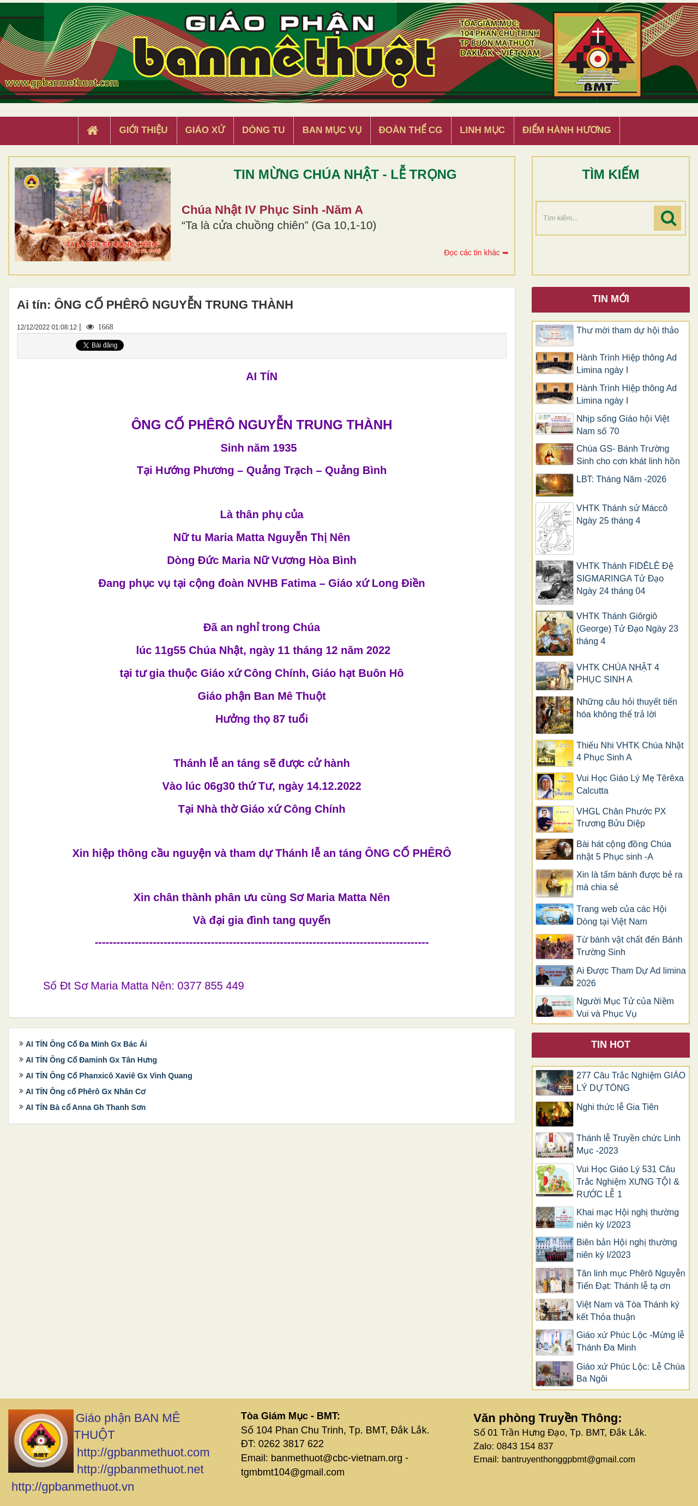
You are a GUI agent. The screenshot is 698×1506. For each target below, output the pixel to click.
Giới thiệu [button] (143, 130)
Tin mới (610, 298)
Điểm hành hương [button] (566, 130)
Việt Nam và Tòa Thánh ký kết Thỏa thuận (627, 1311)
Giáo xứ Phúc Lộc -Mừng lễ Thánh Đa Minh (630, 1341)
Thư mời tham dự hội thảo (627, 330)
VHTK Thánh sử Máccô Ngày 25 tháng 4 (621, 514)
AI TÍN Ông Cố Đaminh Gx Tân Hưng (91, 1059)
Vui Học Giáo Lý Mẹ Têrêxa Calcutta (630, 784)
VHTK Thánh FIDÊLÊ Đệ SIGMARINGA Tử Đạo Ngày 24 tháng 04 (624, 578)
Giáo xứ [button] (205, 130)
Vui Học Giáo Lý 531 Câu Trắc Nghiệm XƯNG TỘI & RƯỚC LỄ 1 (627, 1182)
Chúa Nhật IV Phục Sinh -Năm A (272, 210)
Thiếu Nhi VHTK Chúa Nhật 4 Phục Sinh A (630, 752)
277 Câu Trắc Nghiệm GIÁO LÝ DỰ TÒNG (630, 1082)
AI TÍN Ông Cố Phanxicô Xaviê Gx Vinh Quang (109, 1075)
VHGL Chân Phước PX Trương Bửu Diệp (621, 818)
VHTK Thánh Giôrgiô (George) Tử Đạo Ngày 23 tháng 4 (627, 628)
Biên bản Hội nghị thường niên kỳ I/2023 (626, 1248)
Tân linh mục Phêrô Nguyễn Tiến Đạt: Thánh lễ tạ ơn (630, 1280)
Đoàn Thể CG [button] (411, 130)
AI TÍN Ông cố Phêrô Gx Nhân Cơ (86, 1091)
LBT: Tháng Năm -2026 (621, 479)
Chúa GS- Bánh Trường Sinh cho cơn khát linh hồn (628, 455)
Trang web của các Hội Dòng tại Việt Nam (621, 915)
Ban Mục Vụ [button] (331, 130)
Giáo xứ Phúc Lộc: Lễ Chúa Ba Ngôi (630, 1373)
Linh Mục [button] (482, 130)
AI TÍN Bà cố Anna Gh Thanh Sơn (86, 1107)
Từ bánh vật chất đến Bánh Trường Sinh (629, 946)
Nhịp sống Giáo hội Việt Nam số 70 (623, 425)
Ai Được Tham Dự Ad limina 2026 (631, 977)
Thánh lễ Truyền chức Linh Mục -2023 (628, 1144)
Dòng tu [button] (263, 130)
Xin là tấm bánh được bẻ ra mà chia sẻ (629, 881)
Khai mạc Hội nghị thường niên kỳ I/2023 (627, 1218)
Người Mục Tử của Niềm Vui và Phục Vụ (625, 1007)
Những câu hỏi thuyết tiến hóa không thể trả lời (626, 708)
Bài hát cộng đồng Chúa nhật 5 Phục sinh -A (623, 850)
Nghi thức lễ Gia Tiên (617, 1107)
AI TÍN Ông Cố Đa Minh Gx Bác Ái (86, 1044)
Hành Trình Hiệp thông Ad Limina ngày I (626, 364)
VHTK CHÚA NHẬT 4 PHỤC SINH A (617, 674)
